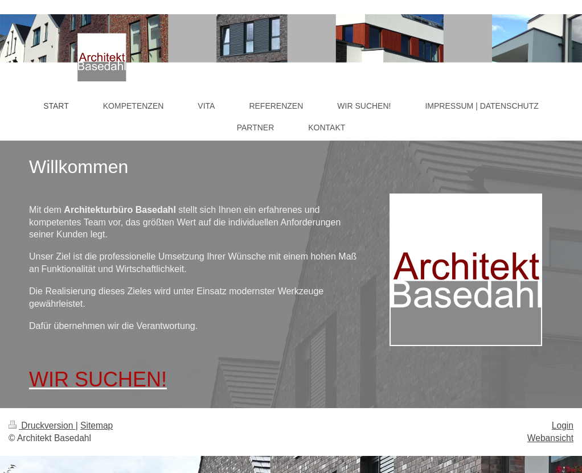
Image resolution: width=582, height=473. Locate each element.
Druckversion (42, 425)
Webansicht (550, 438)
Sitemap (96, 425)
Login (562, 425)
